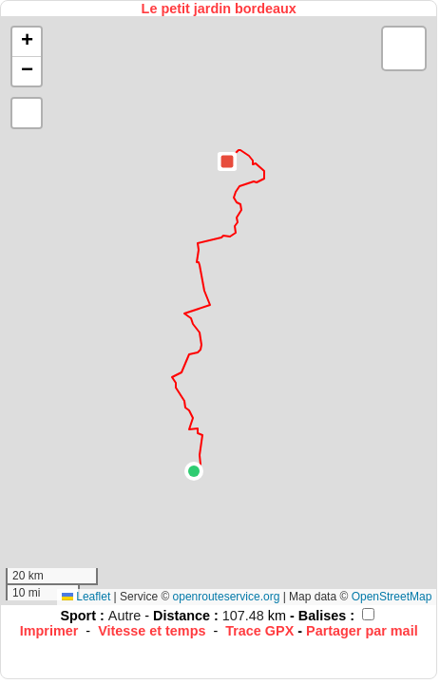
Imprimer (49, 630)
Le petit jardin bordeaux (219, 8)
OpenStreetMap (392, 596)
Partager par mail (362, 630)
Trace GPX (259, 630)
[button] (193, 471)
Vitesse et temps (151, 630)
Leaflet (86, 596)
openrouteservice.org (226, 596)
